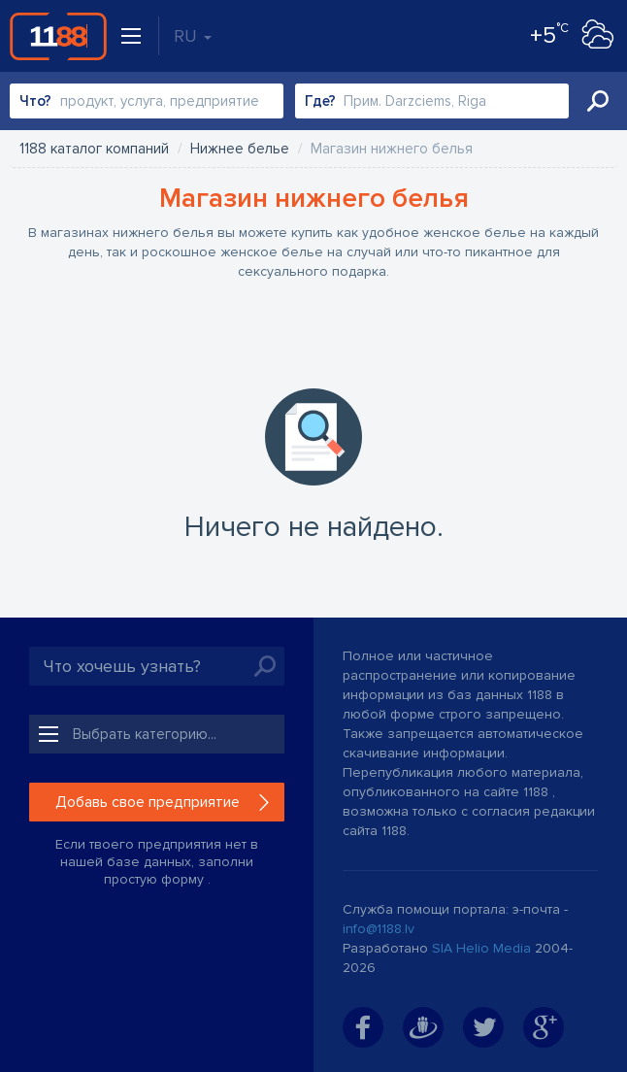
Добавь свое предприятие (147, 802)
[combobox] (146, 101)
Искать (598, 101)
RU (193, 36)
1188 (58, 36)
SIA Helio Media (481, 948)
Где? (320, 101)
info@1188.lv (378, 929)
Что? (35, 101)
